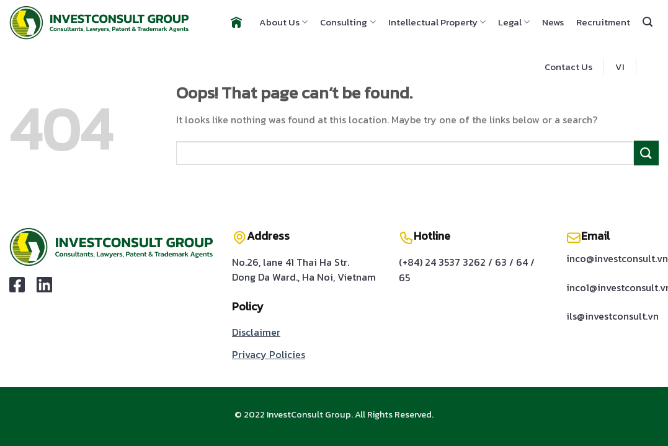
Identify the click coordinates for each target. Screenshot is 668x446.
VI (620, 66)
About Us (283, 22)
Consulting (347, 22)
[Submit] (646, 153)
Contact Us (568, 66)
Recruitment (603, 22)
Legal (514, 22)
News (553, 22)
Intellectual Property (437, 22)
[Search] (647, 22)
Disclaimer (256, 332)
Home (235, 22)
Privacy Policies (268, 354)
